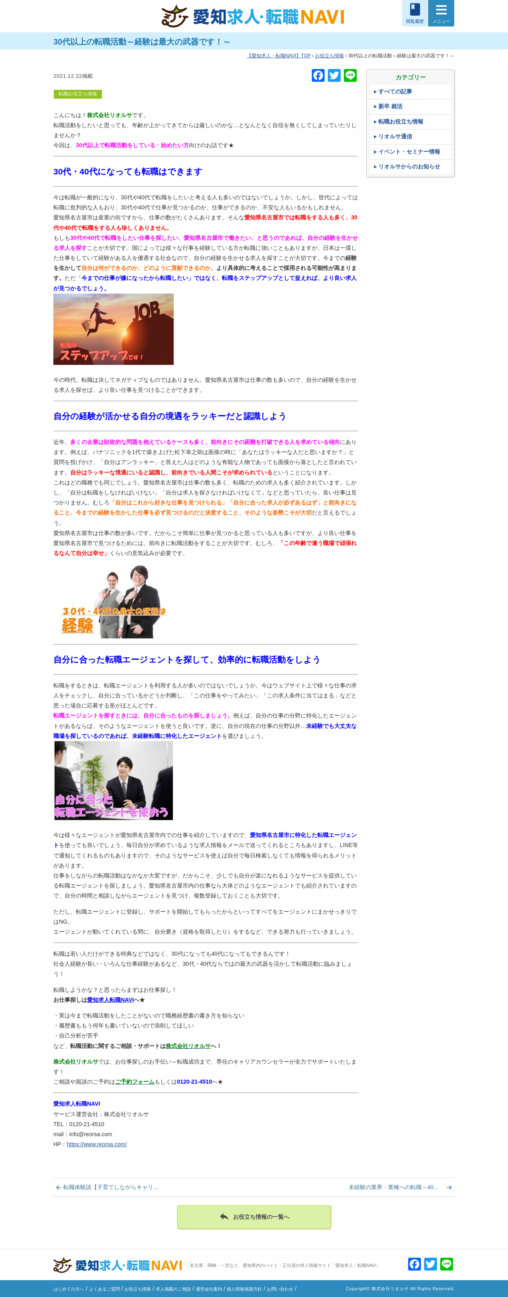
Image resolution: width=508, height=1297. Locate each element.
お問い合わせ (280, 1289)
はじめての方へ (68, 1289)
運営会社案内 (209, 1289)
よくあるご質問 (104, 1289)
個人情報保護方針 (244, 1289)
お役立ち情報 (329, 56)
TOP (279, 56)
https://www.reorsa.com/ (96, 1144)
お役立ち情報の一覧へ (254, 1216)
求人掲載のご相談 (173, 1289)
